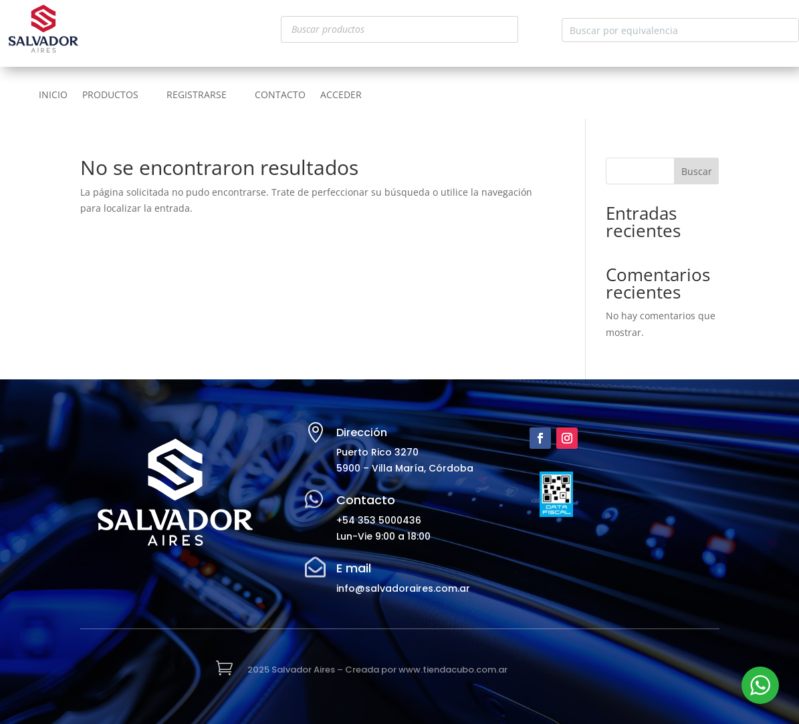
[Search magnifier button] (787, 30)
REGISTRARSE (196, 95)
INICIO (53, 95)
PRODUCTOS (110, 95)
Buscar (696, 171)
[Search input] (670, 30)
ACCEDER (341, 95)
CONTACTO (280, 95)
